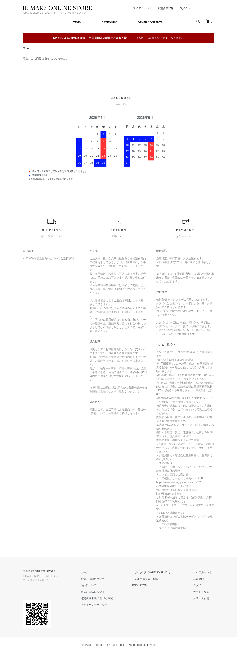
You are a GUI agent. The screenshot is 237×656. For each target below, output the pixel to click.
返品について (100, 585)
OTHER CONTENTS (150, 22)
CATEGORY (109, 22)
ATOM (152, 585)
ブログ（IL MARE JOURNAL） (159, 572)
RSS (143, 585)
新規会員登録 (166, 8)
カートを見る (203, 592)
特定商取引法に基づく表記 (108, 598)
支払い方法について (104, 592)
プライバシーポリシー (105, 605)
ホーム (26, 48)
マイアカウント (142, 8)
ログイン (184, 8)
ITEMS (77, 22)
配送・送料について (104, 579)
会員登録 (200, 579)
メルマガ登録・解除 (153, 579)
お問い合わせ (203, 598)
